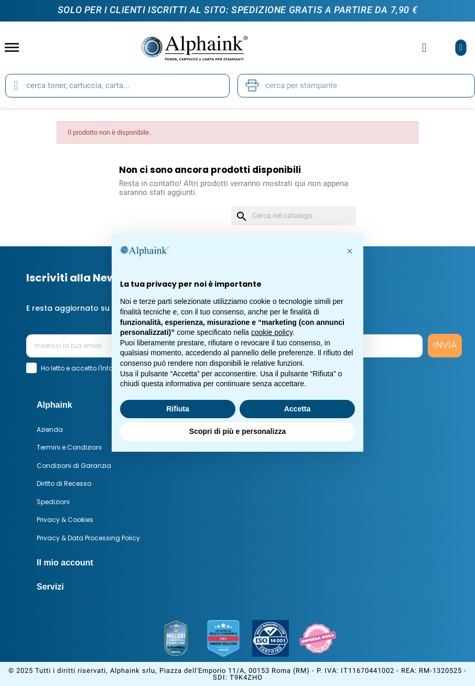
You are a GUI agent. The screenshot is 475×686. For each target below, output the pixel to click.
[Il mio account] (424, 47)
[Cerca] (293, 216)
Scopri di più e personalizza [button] (237, 431)
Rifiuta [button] (177, 409)
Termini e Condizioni (69, 447)
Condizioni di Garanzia (74, 465)
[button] (349, 251)
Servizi (50, 586)
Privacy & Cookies (65, 519)
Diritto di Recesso (64, 483)
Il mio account (65, 562)
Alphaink (54, 404)
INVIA (445, 345)
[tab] (246, 563)
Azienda (50, 429)
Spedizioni (53, 501)
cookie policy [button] (272, 332)
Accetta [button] (297, 409)
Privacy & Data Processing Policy (88, 537)
